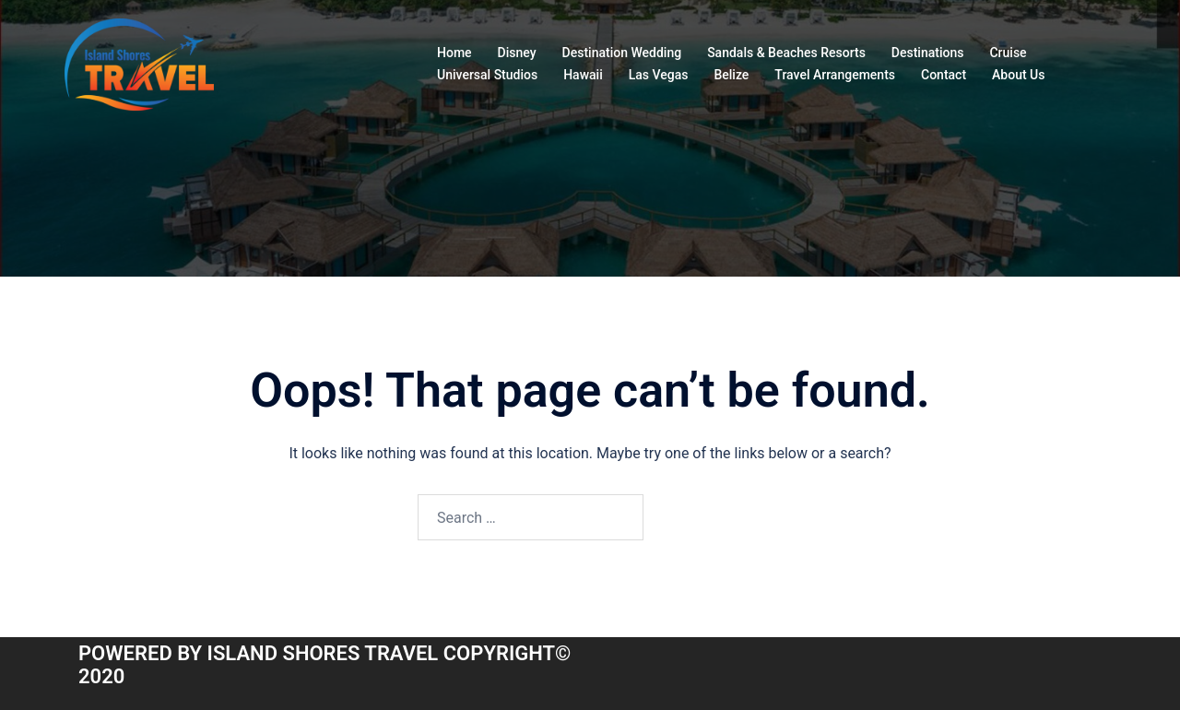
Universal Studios (487, 74)
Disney (517, 52)
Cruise (1007, 52)
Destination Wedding (622, 52)
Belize (731, 74)
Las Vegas (659, 74)
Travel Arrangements (834, 74)
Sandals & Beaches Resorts (786, 52)
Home (454, 52)
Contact (943, 74)
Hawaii (583, 74)
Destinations (927, 52)
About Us (1018, 74)
